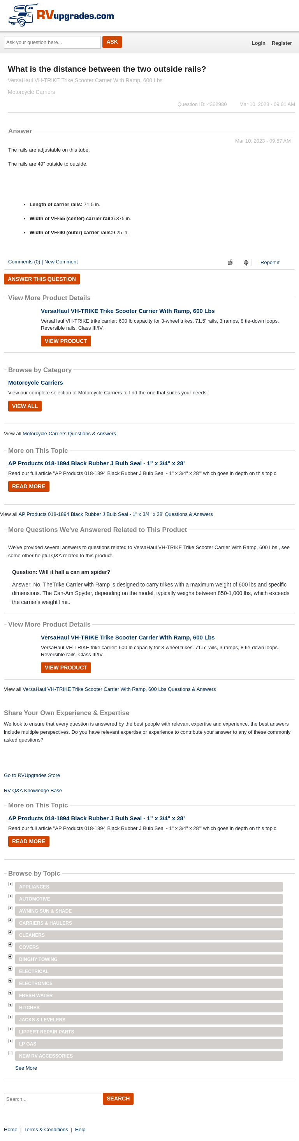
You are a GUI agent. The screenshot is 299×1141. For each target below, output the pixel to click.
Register (282, 43)
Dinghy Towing (38, 959)
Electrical (34, 971)
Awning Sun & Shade (45, 911)
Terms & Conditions (46, 1129)
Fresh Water (36, 995)
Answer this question (42, 279)
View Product (66, 341)
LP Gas (27, 1044)
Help (80, 1129)
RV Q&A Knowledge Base (33, 790)
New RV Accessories (46, 1056)
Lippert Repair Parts (46, 1032)
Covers (29, 947)
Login (259, 43)
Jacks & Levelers (42, 1020)
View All (25, 406)
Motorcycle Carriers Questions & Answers (69, 433)
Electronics (36, 983)
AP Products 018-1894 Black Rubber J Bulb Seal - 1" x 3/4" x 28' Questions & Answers (115, 514)
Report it (270, 262)
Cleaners (32, 935)
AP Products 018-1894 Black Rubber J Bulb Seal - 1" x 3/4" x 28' (96, 463)
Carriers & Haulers (45, 923)
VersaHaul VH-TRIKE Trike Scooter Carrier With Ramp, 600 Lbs (128, 310)
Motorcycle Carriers (35, 382)
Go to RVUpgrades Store (32, 775)
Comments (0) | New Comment (43, 262)
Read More (29, 486)
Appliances (34, 887)
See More (26, 1068)
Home (11, 1129)
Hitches (29, 1007)
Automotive (34, 899)
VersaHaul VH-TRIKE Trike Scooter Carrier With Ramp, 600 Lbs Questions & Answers (119, 689)
